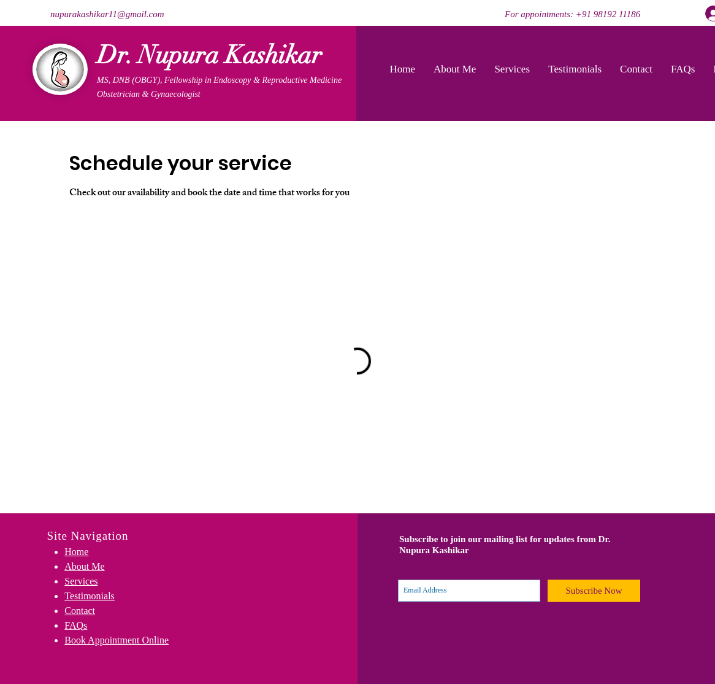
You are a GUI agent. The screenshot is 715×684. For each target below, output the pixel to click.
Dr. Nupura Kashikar (209, 55)
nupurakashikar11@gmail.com (107, 14)
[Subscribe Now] (594, 591)
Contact (79, 610)
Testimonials (89, 596)
